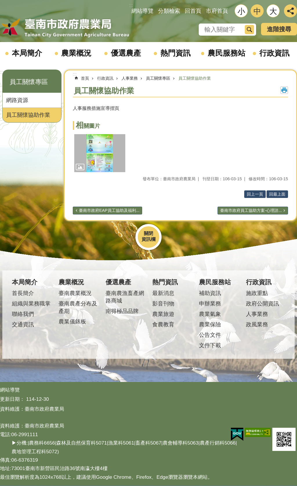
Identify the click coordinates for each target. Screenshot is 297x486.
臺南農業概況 (75, 293)
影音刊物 (163, 304)
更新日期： (12, 399)
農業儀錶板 (72, 321)
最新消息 (163, 293)
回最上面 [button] (277, 194)
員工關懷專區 (29, 81)
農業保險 (210, 324)
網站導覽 (142, 11)
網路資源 (17, 100)
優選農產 (126, 53)
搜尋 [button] (249, 29)
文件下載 (210, 345)
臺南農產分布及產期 (78, 307)
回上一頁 (255, 194)
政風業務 (257, 324)
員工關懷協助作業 (28, 115)
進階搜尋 (279, 29)
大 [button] (273, 11)
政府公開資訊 (262, 304)
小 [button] (241, 11)
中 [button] (257, 11)
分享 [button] (290, 10)
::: (2, 72)
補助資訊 (210, 293)
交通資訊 (23, 324)
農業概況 (76, 53)
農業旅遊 (163, 314)
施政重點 (257, 293)
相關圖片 (88, 126)
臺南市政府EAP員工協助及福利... (109, 210)
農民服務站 (226, 53)
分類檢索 (169, 11)
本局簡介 (27, 53)
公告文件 (210, 335)
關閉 (148, 233)
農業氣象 (210, 314)
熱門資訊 (175, 53)
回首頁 (193, 11)
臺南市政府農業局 (65, 28)
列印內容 (284, 90)
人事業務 (130, 78)
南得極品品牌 (122, 311)
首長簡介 (23, 293)
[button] (99, 153)
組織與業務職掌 (31, 304)
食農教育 (163, 324)
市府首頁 (217, 11)
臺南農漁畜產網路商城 (125, 297)
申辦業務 (210, 304)
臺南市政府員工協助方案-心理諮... (251, 210)
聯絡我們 (23, 314)
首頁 (85, 78)
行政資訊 (274, 53)
